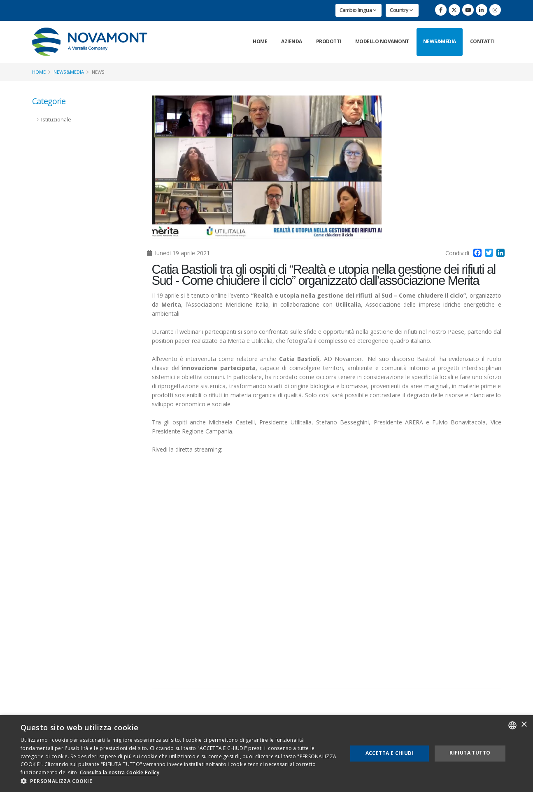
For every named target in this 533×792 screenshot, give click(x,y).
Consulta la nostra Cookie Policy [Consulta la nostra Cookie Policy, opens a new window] (119, 772)
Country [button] (401, 10)
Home (260, 41)
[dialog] (266, 753)
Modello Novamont (382, 41)
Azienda (291, 41)
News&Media (439, 41)
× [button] (524, 725)
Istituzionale (56, 119)
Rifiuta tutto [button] (469, 752)
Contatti (482, 41)
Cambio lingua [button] (358, 10)
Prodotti (328, 41)
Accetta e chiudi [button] (389, 753)
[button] (179, 781)
